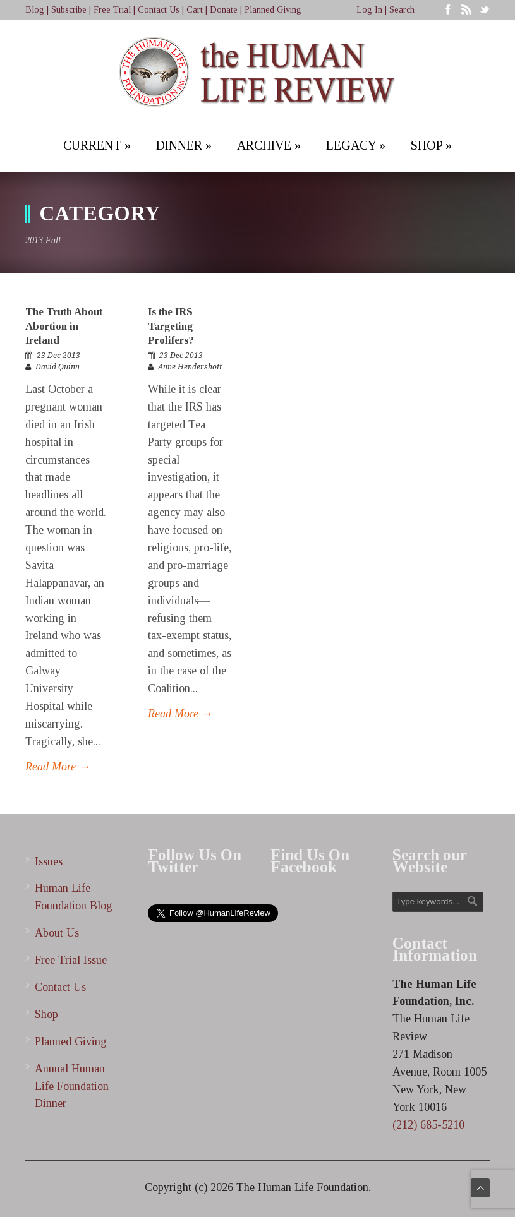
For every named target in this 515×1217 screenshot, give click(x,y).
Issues (49, 861)
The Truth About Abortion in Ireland (63, 325)
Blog (34, 10)
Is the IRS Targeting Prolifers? (171, 325)
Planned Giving (273, 10)
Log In (369, 10)
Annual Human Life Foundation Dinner (72, 1086)
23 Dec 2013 (58, 355)
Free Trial (112, 10)
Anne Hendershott (190, 367)
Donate (224, 10)
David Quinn (57, 367)
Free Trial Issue (71, 960)
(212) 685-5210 (428, 1124)
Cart (194, 10)
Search (402, 10)
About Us (57, 932)
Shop (46, 1014)
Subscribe (69, 10)
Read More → (57, 766)
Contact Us (158, 10)
